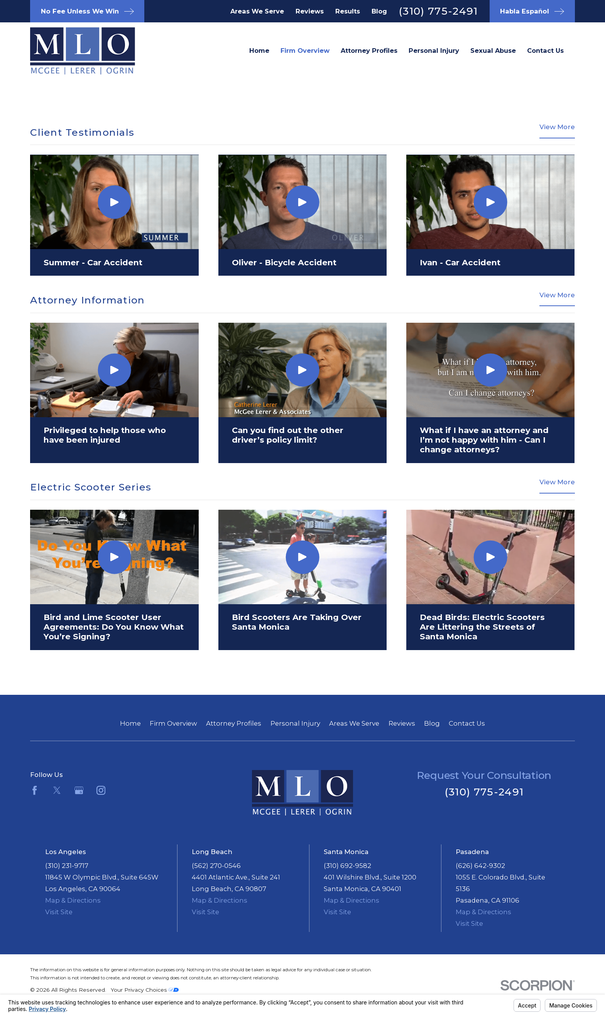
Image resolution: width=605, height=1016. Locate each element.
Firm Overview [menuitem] (305, 50)
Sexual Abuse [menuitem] (493, 50)
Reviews (310, 11)
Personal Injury (295, 723)
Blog (379, 11)
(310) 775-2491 (438, 11)
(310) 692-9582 (347, 865)
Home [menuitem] (259, 50)
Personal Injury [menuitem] (434, 50)
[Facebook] (34, 790)
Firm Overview (173, 723)
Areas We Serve (257, 11)
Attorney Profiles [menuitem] (369, 50)
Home (130, 723)
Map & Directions (73, 900)
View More (557, 127)
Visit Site (59, 912)
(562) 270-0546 (216, 865)
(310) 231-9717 (66, 865)
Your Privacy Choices (145, 990)
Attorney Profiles (233, 723)
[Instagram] (100, 790)
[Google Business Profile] (78, 790)
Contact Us (467, 723)
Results (347, 11)
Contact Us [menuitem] (545, 50)
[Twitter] (56, 790)
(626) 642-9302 (480, 865)
